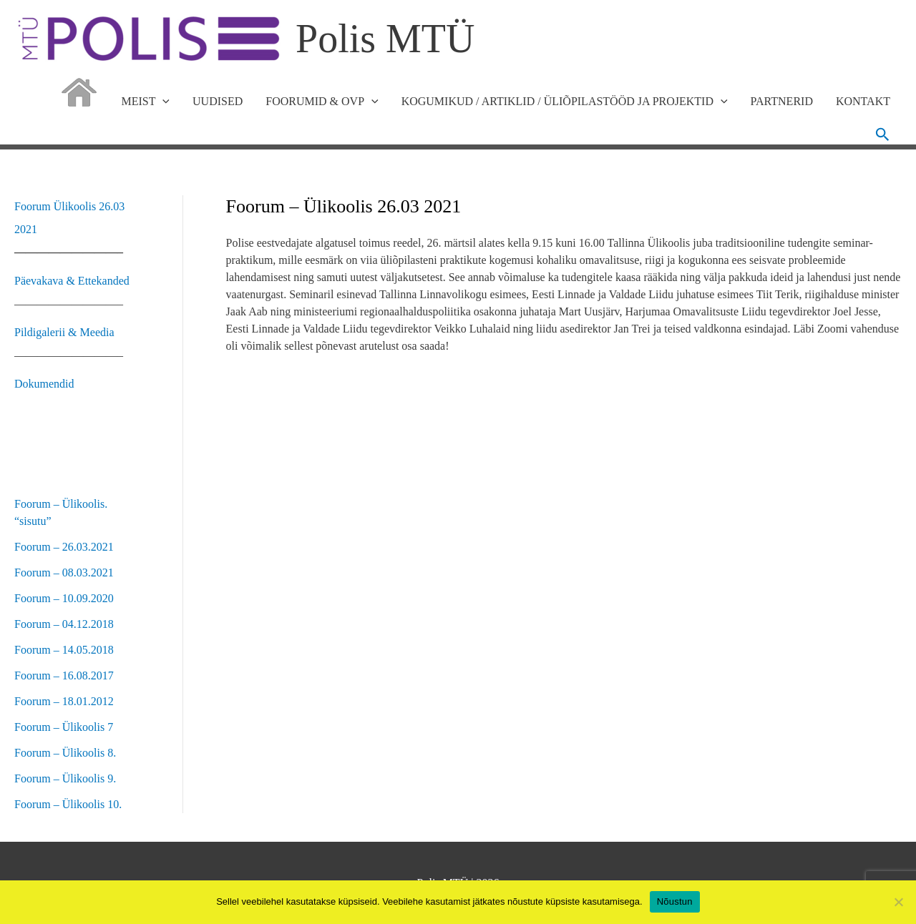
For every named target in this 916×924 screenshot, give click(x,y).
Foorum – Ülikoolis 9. (65, 778)
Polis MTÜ (385, 38)
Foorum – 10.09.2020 (64, 598)
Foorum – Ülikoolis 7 (63, 727)
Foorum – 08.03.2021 (64, 572)
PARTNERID (782, 101)
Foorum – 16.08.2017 (64, 675)
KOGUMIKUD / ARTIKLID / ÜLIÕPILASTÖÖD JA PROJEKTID (564, 101)
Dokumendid (44, 384)
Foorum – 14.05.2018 (64, 650)
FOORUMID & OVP (321, 101)
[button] (882, 134)
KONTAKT (863, 101)
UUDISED (218, 101)
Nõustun (675, 901)
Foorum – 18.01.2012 (64, 701)
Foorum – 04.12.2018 (64, 624)
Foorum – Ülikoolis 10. (68, 804)
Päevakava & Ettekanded (72, 281)
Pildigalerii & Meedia (64, 332)
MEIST (145, 101)
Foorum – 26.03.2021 (64, 547)
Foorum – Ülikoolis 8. (65, 753)
